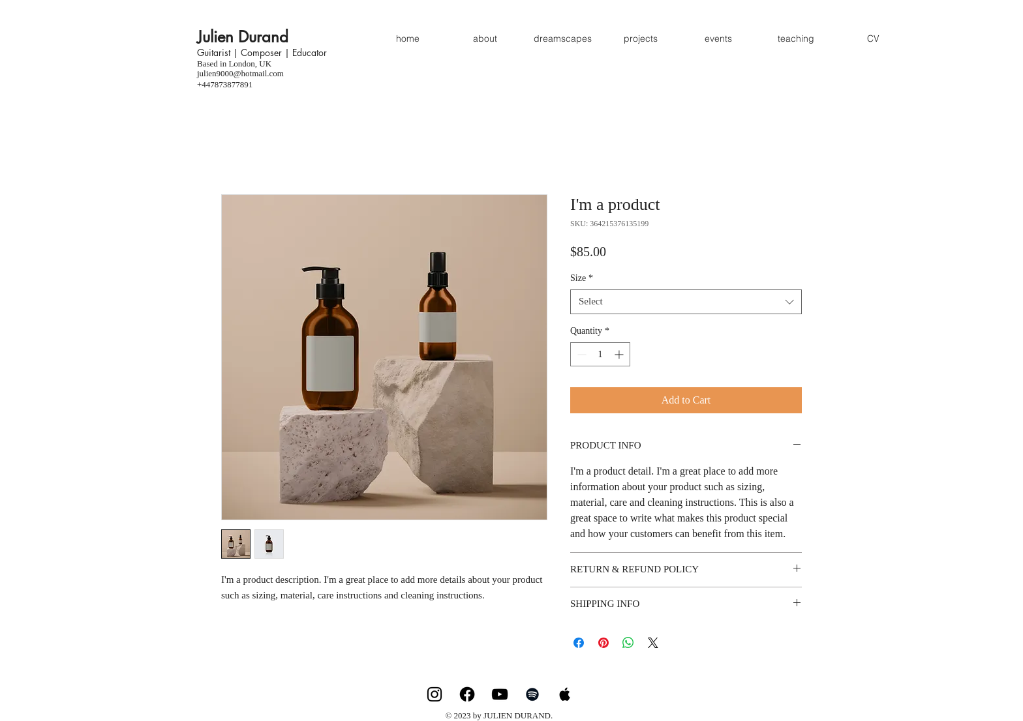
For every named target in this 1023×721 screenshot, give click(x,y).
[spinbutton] (600, 354)
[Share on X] (653, 643)
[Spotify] (532, 694)
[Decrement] (580, 354)
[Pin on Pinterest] (603, 643)
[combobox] (686, 301)
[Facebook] (467, 694)
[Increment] (620, 354)
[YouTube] (500, 694)
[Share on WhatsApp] (628, 643)
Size (581, 278)
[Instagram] (434, 694)
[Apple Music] (565, 694)
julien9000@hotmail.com (240, 73)
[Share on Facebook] (579, 643)
